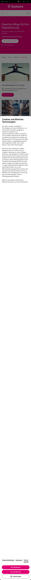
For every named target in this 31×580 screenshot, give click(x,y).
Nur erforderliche (15, 572)
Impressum (19, 560)
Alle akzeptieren (16, 567)
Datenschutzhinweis (8, 560)
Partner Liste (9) (26, 561)
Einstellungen (15, 577)
